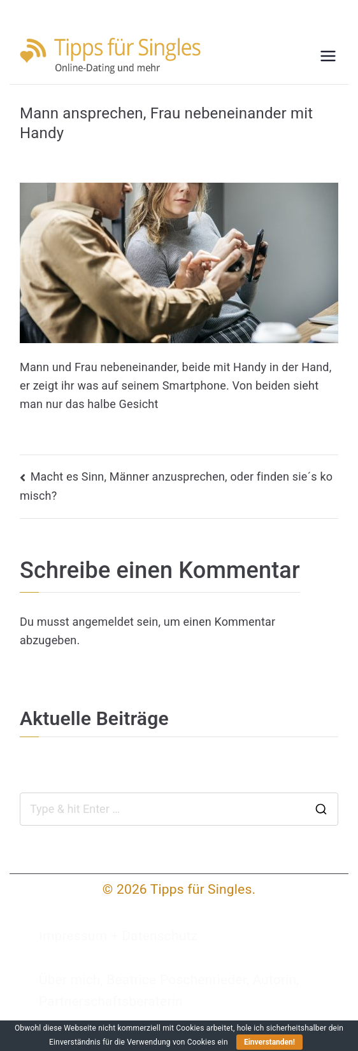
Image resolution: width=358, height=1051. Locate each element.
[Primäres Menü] (328, 56)
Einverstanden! (269, 1042)
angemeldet (102, 621)
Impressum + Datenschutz (118, 935)
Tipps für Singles (201, 889)
